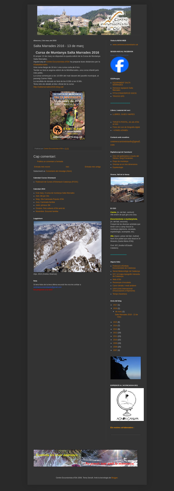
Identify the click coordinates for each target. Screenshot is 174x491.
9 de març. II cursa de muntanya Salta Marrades (55, 193)
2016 (115, 308)
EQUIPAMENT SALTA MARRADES (121, 84)
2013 (115, 329)
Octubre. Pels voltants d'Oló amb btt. (50, 208)
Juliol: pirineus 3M (43, 205)
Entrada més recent (42, 167)
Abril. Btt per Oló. (42, 196)
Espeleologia (118, 167)
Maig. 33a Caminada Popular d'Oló (50, 199)
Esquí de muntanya (120, 161)
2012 (115, 333)
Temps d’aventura (120, 294)
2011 (115, 336)
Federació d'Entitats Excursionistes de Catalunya (124, 267)
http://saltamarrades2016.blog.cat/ (49, 87)
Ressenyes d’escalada (122, 282)
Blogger (114, 478)
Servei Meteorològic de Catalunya (126, 271)
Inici (67, 167)
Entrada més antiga (93, 167)
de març (118, 312)
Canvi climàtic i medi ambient (124, 286)
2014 (115, 326)
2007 (115, 350)
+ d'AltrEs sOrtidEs (120, 130)
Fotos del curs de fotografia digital (126, 127)
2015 (115, 322)
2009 (115, 343)
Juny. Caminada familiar (45, 202)
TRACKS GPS (118, 96)
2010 (115, 340)
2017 (115, 305)
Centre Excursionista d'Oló (58, 62)
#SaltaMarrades (41, 64)
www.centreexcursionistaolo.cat (125, 45)
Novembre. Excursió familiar (47, 211)
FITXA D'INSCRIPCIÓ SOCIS (125, 93)
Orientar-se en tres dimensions (125, 164)
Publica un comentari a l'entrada (50, 161)
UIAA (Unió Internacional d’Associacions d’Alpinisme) (124, 290)
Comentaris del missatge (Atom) (59, 171)
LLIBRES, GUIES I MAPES (124, 114)
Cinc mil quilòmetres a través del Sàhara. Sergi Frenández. (126, 157)
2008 (115, 347)
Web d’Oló (117, 279)
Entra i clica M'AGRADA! (119, 55)
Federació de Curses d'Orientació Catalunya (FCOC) (57, 182)
